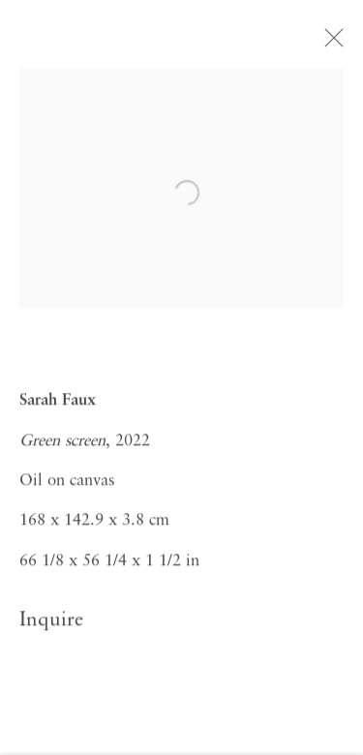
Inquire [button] (51, 624)
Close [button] (333, 43)
